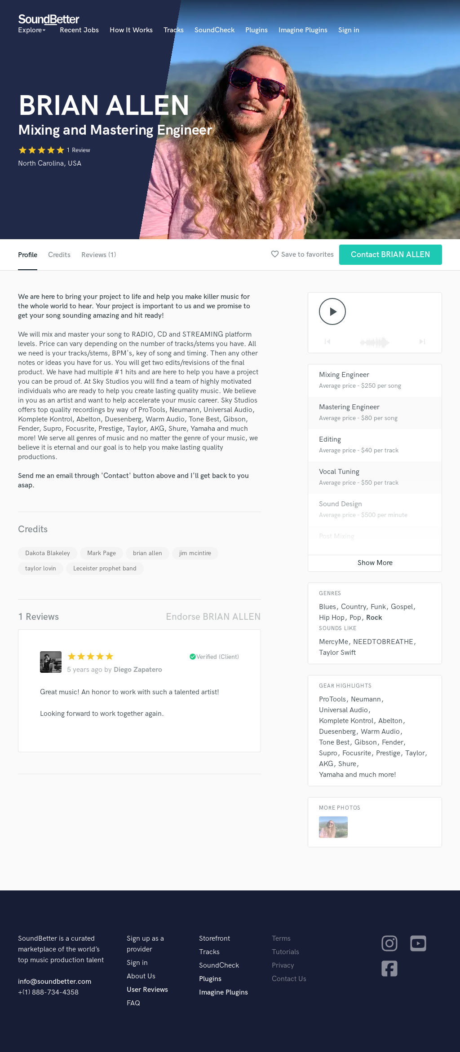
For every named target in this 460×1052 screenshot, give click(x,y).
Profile (27, 255)
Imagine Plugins (303, 30)
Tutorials (285, 952)
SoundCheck (214, 30)
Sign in (348, 30)
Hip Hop (332, 618)
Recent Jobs (79, 30)
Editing (330, 439)
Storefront (214, 938)
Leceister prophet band (105, 568)
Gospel (402, 607)
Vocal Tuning (339, 472)
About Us (141, 976)
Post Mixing (336, 536)
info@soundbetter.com (54, 981)
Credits (59, 255)
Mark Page (101, 553)
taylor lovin (40, 568)
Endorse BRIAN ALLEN (213, 616)
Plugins (256, 30)
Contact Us (289, 979)
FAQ (133, 1003)
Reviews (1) (98, 255)
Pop (355, 618)
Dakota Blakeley (47, 553)
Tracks (174, 30)
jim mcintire (195, 553)
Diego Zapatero (138, 670)
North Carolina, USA (49, 163)
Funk (378, 607)
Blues (327, 607)
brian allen (147, 553)
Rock (374, 618)
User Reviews (147, 990)
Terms (281, 938)
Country (353, 607)
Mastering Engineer (349, 407)
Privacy (283, 965)
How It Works (131, 30)
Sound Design (340, 504)
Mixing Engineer (344, 375)
